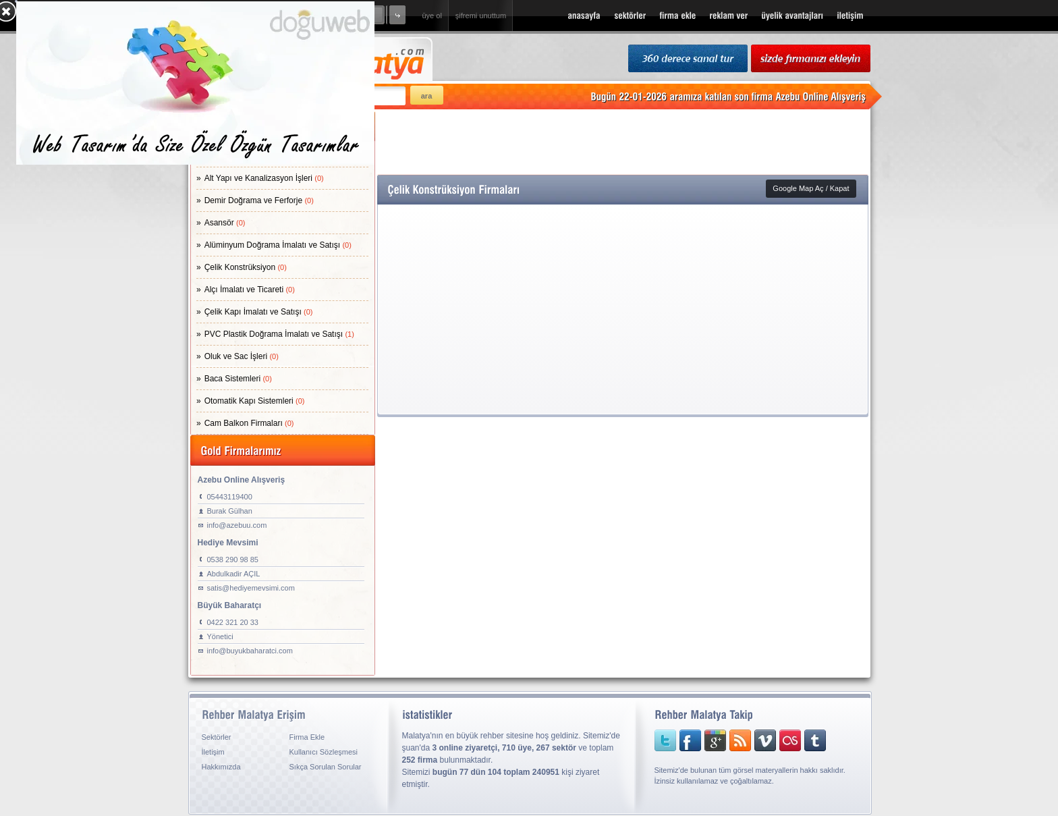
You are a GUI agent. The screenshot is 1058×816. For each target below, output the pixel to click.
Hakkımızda (221, 767)
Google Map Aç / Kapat (811, 188)
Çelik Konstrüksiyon (245, 267)
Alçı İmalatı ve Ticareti (249, 289)
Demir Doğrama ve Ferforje (259, 200)
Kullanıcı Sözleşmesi (323, 752)
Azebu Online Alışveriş (241, 480)
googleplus (711, 740)
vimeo (757, 740)
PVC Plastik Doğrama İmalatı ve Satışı (279, 334)
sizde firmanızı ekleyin (810, 59)
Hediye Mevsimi (228, 542)
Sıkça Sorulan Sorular (325, 767)
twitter (665, 740)
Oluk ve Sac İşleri (241, 356)
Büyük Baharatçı (230, 605)
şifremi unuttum (480, 15)
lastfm (780, 740)
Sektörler (216, 737)
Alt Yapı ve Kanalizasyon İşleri (264, 178)
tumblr (804, 740)
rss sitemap (734, 740)
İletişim (213, 752)
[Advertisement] (622, 141)
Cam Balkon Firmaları (249, 423)
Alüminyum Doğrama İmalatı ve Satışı (278, 245)
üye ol (432, 15)
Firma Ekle (307, 737)
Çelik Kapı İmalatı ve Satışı (258, 312)
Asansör (225, 222)
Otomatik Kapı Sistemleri (254, 401)
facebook (688, 740)
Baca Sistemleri (238, 378)
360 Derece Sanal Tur (688, 59)
